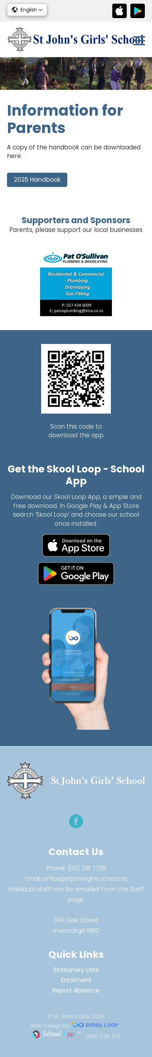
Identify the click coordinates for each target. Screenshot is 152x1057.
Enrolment (76, 980)
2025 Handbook (37, 179)
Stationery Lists (76, 970)
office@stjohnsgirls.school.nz (85, 879)
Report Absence (76, 990)
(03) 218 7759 (87, 868)
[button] (27, 10)
